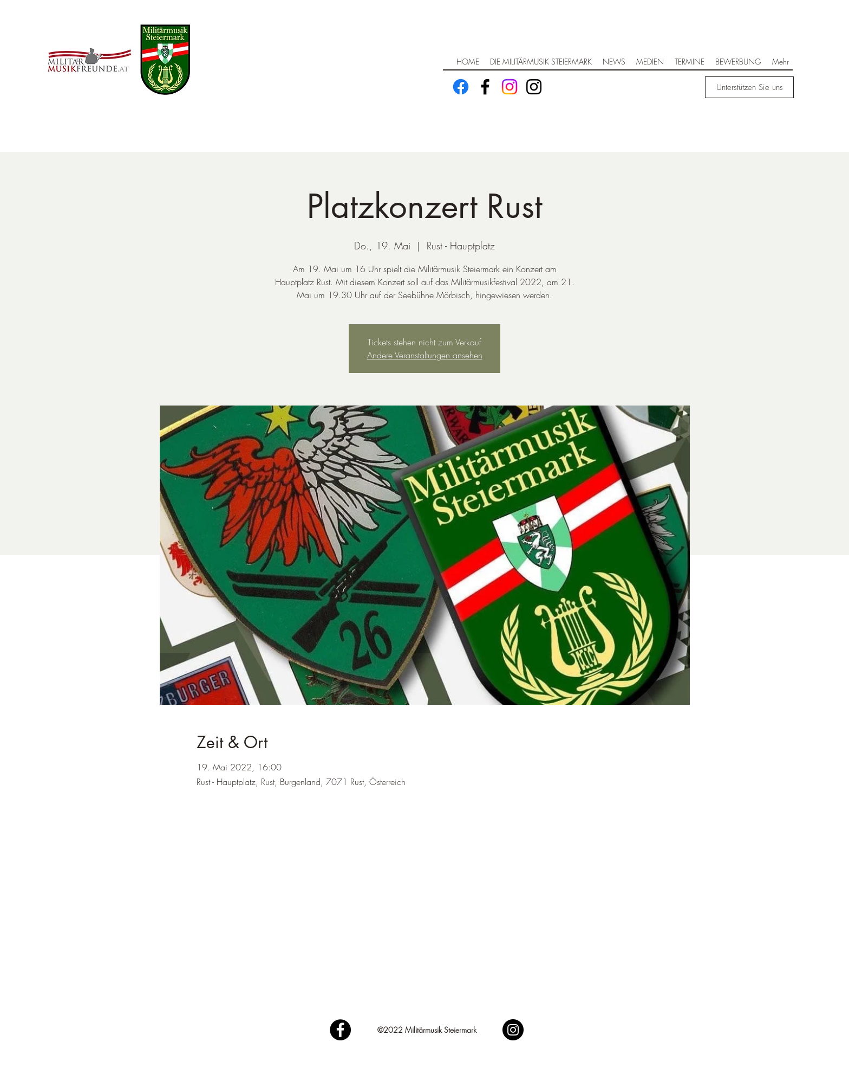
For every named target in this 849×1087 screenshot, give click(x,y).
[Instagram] (509, 86)
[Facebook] (460, 86)
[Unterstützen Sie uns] (749, 87)
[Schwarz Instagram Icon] (534, 86)
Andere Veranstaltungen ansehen (424, 355)
